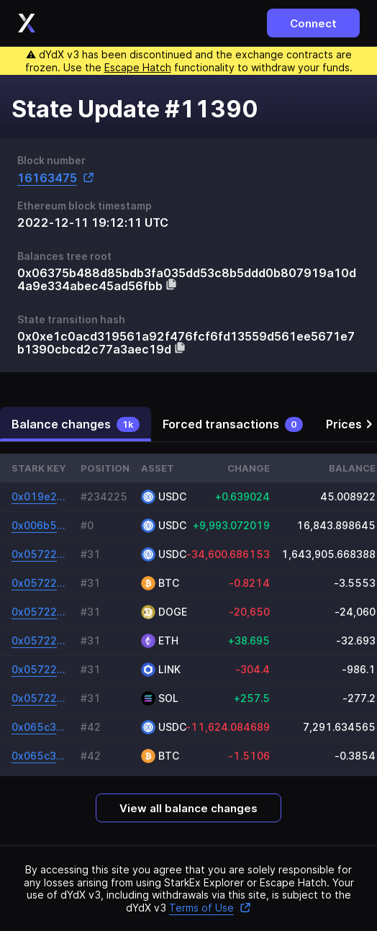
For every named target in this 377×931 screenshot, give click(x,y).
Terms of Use (210, 907)
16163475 (55, 177)
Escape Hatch (137, 67)
